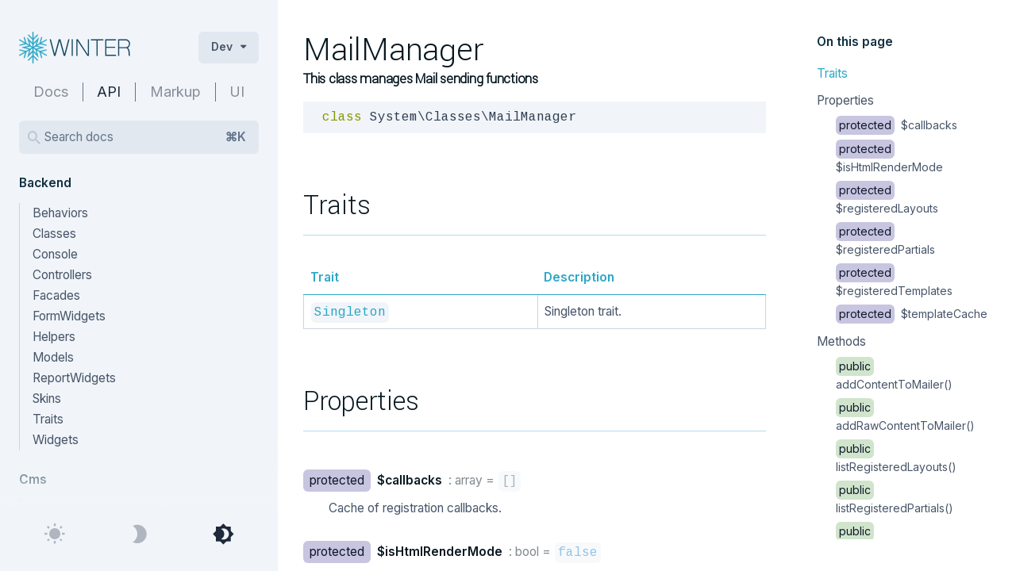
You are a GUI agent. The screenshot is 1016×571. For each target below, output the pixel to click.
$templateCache (911, 313)
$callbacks (896, 125)
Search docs (145, 137)
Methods (841, 341)
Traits (832, 73)
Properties (845, 100)
